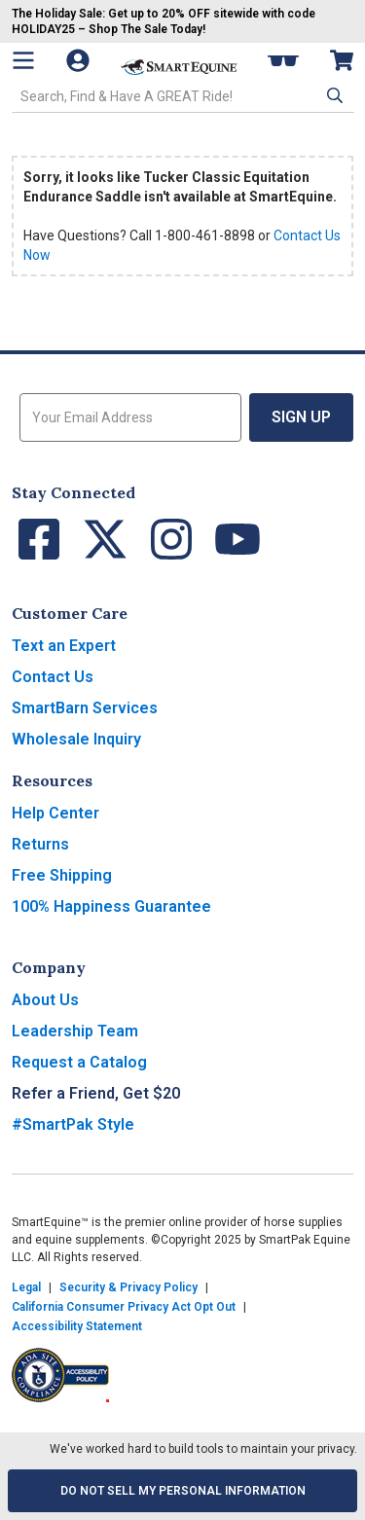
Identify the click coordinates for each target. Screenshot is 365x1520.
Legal (26, 1287)
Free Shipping (62, 875)
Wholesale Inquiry (76, 739)
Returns (40, 844)
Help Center (55, 813)
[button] (332, 95)
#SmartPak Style (73, 1124)
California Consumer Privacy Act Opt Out (124, 1307)
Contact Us (52, 677)
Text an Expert (64, 645)
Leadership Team (75, 1031)
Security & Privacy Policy (128, 1287)
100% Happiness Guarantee (111, 906)
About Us (45, 1000)
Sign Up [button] (301, 417)
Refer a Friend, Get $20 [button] (96, 1093)
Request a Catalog (79, 1062)
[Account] (79, 60)
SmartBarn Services (85, 708)
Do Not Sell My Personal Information (183, 1491)
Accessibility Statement (77, 1326)
